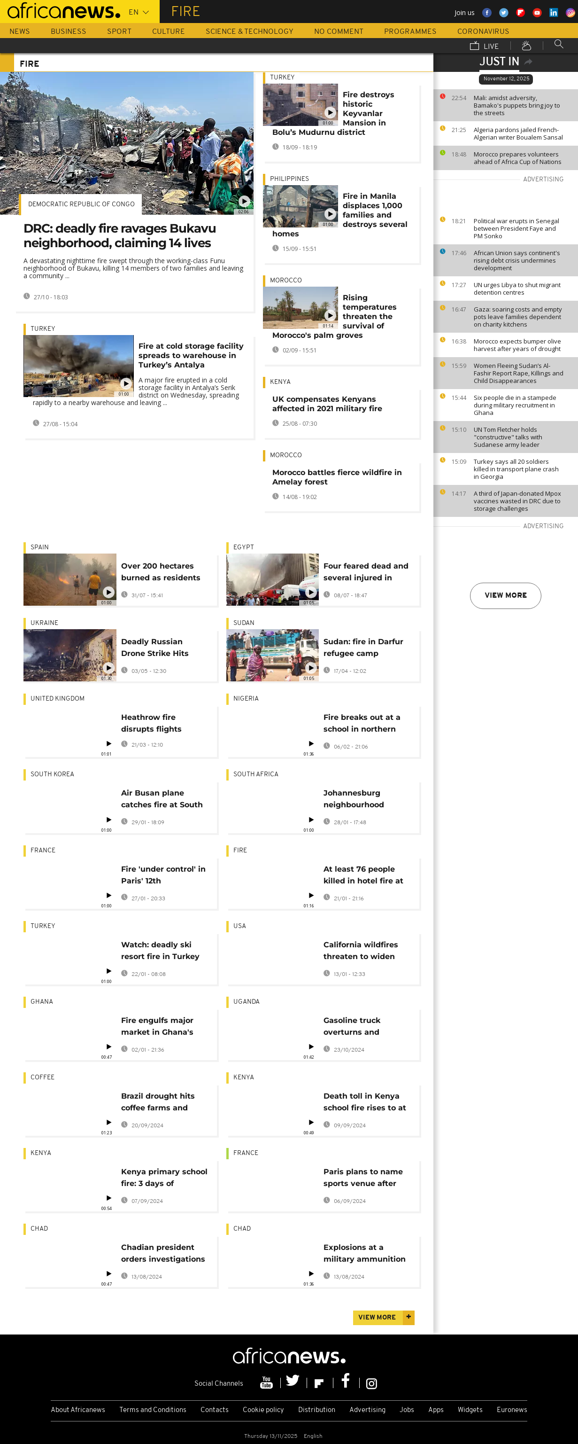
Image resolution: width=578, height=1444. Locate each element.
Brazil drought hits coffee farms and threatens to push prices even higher (158, 1104)
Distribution (316, 1410)
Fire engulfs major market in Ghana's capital (157, 1028)
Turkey (43, 329)
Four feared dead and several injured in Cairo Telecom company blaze (366, 573)
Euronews (512, 1410)
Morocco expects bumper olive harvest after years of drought (517, 344)
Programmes (410, 32)
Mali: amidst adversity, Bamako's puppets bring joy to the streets (517, 105)
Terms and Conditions (152, 1410)
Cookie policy (263, 1410)
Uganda (246, 1002)
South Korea (52, 774)
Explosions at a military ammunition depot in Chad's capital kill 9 (365, 1255)
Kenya (280, 382)
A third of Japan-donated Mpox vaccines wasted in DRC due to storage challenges (517, 501)
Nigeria (246, 698)
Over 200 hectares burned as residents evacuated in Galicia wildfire (161, 573)
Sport (119, 32)
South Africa (255, 774)
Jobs (407, 1410)
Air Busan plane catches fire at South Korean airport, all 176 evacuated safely (164, 800)
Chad (39, 1229)
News (19, 32)
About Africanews (78, 1410)
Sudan (243, 623)
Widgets (470, 1410)
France (43, 850)
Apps (436, 1410)
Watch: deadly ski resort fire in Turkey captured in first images (160, 952)
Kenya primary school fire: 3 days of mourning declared (164, 1179)
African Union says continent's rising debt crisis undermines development (517, 260)
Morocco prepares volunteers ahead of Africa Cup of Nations (518, 157)
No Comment (338, 32)
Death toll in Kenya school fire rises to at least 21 (365, 1104)
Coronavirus (483, 32)
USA (239, 926)
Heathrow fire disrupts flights (151, 723)
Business (68, 32)
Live (484, 46)
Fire (240, 850)
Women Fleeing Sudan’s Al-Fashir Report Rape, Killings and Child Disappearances (518, 373)
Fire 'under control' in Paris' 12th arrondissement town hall (164, 877)
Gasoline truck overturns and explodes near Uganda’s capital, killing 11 (358, 1028)
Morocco (286, 280)
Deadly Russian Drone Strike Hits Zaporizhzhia (155, 649)
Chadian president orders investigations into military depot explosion (163, 1255)
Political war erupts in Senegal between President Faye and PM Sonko (516, 228)
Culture (168, 32)
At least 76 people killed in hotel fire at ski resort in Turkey (363, 877)
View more (506, 596)
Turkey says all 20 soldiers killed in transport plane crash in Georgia (516, 469)
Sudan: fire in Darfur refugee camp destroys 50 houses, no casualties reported (363, 649)
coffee (42, 1077)
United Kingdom (58, 698)
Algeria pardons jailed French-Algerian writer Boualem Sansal (518, 133)
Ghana (42, 1002)
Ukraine (44, 623)
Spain (40, 547)
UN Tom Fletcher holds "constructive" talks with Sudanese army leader (508, 437)
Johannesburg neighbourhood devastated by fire (360, 800)
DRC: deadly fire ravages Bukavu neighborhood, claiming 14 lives (119, 235)
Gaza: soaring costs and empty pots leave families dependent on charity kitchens (518, 316)
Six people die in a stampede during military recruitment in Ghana (515, 405)
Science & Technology (249, 32)
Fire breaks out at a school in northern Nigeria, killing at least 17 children (362, 725)
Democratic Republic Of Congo (81, 204)
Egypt (243, 547)
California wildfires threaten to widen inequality (361, 952)
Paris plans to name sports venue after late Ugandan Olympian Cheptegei (365, 1179)
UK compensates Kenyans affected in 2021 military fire (327, 404)
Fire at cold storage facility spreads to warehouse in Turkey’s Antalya (191, 355)
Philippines (289, 179)
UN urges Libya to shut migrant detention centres (517, 288)
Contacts (214, 1410)
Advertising (367, 1410)
